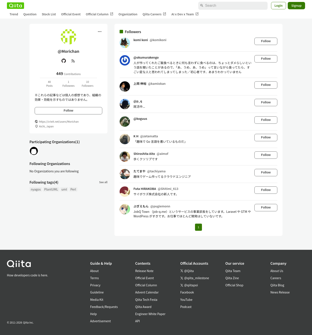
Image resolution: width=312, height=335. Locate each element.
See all (103, 182)
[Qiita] (15, 5)
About (94, 271)
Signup (296, 5)
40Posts (49, 83)
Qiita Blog (277, 285)
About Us (276, 271)
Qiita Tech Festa (146, 299)
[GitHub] (63, 61)
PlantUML (51, 189)
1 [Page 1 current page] (198, 227)
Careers (275, 278)
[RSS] (73, 61)
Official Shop (234, 285)
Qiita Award (143, 307)
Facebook (187, 292)
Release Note (144, 271)
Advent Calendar (147, 292)
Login (279, 5)
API (137, 321)
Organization (128, 14)
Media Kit (96, 299)
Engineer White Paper (150, 314)
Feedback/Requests (104, 307)
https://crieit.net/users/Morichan (59, 121)
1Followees (68, 83)
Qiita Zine (232, 278)
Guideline (97, 292)
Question (29, 14)
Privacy (95, 285)
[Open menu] (99, 31)
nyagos (36, 189)
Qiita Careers (154, 14)
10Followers (87, 83)
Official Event (71, 14)
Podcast (186, 307)
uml (64, 189)
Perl (73, 189)
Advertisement (100, 321)
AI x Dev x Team (185, 14)
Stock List (49, 14)
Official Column (99, 14)
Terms (94, 278)
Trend (14, 14)
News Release (280, 292)
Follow (68, 110)
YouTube (186, 299)
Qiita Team (232, 271)
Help (93, 314)
